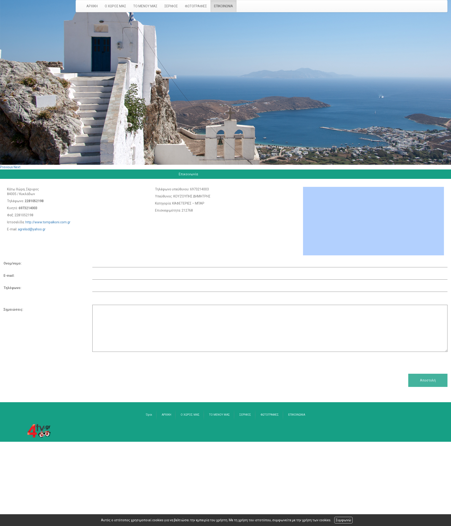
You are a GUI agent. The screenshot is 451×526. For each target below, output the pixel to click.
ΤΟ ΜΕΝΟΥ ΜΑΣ (145, 6)
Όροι (149, 414)
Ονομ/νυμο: (13, 263)
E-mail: (9, 275)
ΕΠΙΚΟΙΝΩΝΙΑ (223, 6)
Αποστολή (428, 380)
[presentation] (39, 361)
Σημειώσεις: (13, 309)
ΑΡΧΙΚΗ (92, 6)
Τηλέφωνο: (12, 288)
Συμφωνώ (343, 520)
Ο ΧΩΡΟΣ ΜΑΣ (115, 6)
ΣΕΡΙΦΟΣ (171, 6)
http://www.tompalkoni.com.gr (47, 222)
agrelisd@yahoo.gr (32, 229)
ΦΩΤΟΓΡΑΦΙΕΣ (196, 6)
